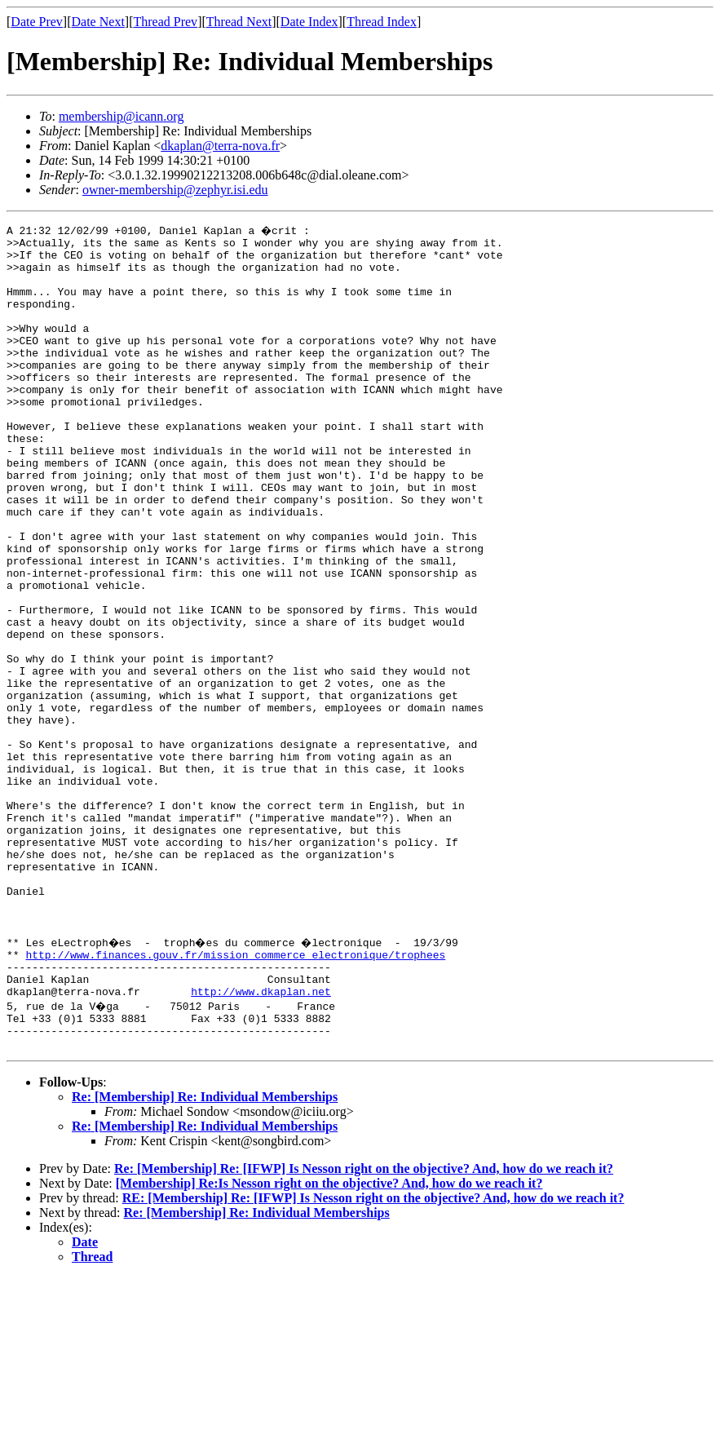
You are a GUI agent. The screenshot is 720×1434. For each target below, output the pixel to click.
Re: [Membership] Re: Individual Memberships (205, 1253)
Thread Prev (165, 22)
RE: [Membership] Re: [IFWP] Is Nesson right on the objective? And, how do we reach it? (373, 1354)
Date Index (309, 22)
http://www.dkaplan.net (261, 1140)
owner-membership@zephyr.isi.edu (175, 190)
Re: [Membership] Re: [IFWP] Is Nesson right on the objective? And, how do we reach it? (363, 1325)
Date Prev (37, 22)
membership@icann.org (121, 116)
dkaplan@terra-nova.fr (220, 146)
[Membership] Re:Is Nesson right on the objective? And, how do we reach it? (329, 1340)
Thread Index (382, 22)
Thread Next (239, 22)
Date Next (98, 22)
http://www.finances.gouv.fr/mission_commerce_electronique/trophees (235, 1096)
